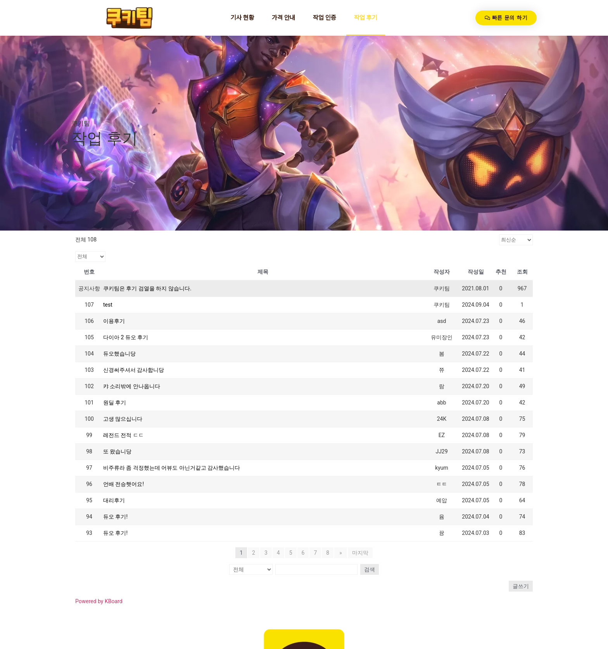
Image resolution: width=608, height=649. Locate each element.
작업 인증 (324, 17)
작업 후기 (365, 17)
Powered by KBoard (99, 601)
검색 (368, 569)
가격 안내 (283, 17)
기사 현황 (242, 17)
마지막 (359, 553)
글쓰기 (521, 586)
